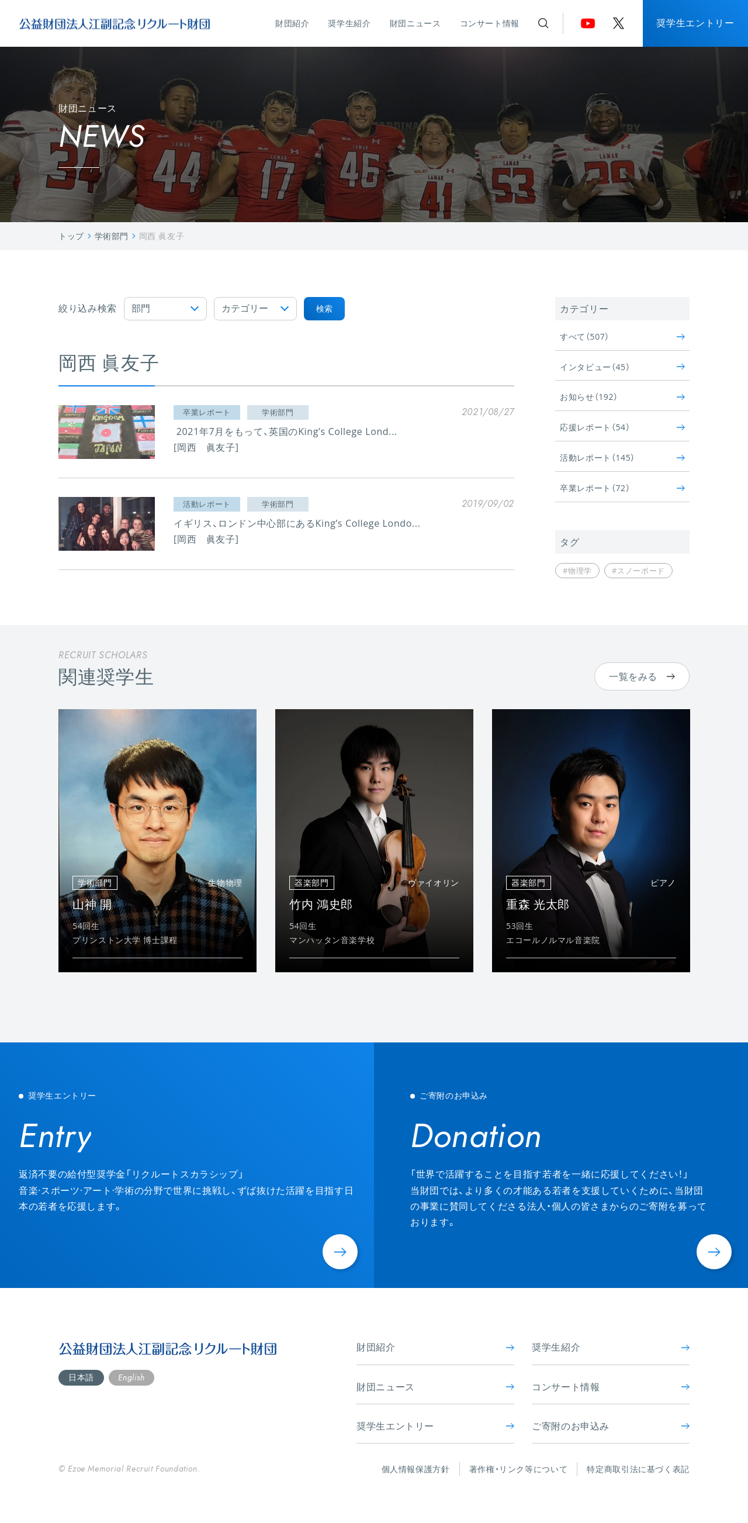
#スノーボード (638, 570)
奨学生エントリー (695, 22)
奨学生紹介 (349, 23)
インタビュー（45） (622, 366)
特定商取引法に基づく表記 (638, 1468)
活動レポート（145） (622, 457)
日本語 (81, 1377)
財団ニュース (415, 23)
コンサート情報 (490, 23)
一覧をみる (642, 676)
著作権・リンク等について (518, 1468)
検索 (324, 308)
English (131, 1377)
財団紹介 (292, 23)
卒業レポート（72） (622, 487)
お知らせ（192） (622, 396)
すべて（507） (622, 336)
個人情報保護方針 (416, 1468)
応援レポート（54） (622, 427)
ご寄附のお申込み (611, 1426)
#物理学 (577, 570)
